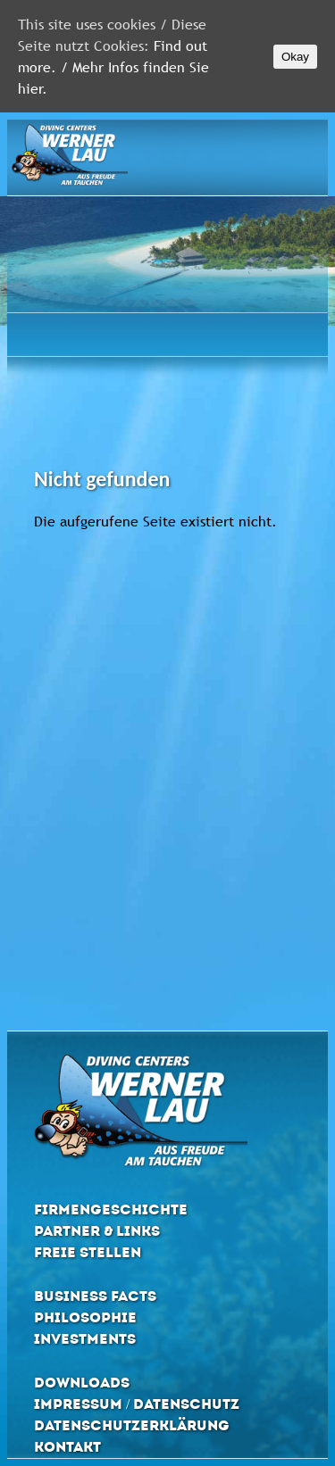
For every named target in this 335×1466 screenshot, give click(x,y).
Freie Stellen (87, 1252)
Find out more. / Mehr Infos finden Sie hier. (113, 67)
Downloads (82, 1382)
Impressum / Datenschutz (136, 1404)
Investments (85, 1338)
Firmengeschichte (111, 1209)
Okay (295, 56)
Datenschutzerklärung (132, 1425)
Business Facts (95, 1296)
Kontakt (67, 1446)
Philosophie (85, 1317)
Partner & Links (97, 1230)
